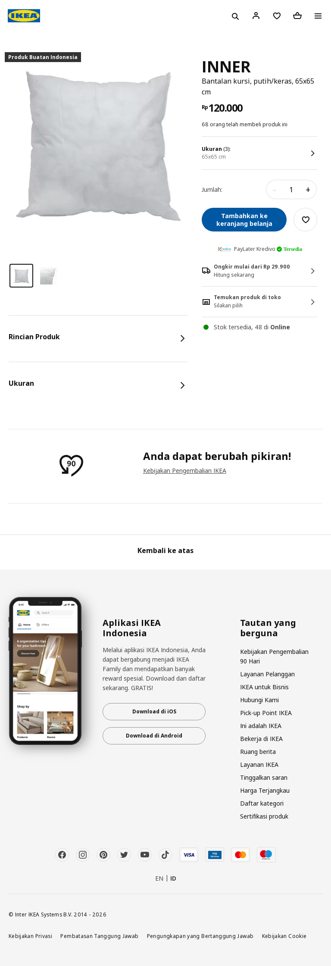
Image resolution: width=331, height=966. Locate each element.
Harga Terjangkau (265, 790)
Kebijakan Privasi (30, 935)
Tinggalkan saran (263, 777)
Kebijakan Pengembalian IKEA (184, 470)
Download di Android (154, 735)
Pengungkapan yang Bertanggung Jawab (200, 935)
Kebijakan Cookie (284, 935)
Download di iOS (154, 711)
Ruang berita (258, 751)
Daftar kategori (262, 803)
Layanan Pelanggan (267, 674)
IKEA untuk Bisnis (264, 687)
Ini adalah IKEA (260, 726)
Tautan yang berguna (268, 628)
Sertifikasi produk (264, 816)
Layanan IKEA (259, 764)
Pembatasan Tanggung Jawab (99, 935)
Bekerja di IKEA (261, 739)
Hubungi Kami (259, 700)
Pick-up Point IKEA (266, 713)
